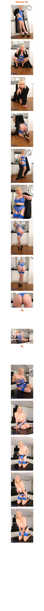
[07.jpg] (22, 238)
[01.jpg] (22, 22)
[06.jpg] (22, 202)
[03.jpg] (22, 94)
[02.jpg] (22, 58)
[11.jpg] (22, 382)
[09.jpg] (22, 310)
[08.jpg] (22, 274)
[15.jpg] (22, 526)
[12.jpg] (22, 418)
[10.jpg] (22, 346)
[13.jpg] (22, 454)
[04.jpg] (22, 130)
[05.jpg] (22, 166)
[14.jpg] (22, 490)
